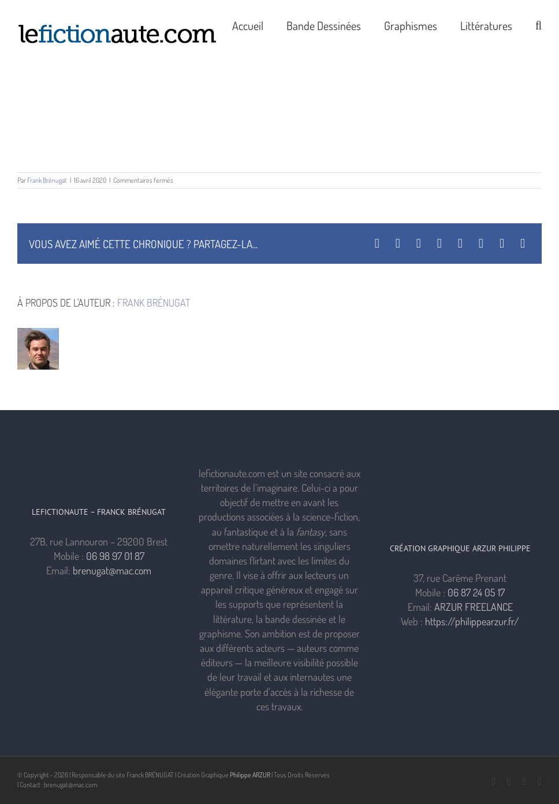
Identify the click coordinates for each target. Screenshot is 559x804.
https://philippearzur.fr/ (472, 621)
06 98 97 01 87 (115, 555)
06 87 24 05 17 (476, 592)
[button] (538, 24)
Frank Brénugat (47, 180)
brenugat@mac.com (112, 570)
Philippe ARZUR (250, 774)
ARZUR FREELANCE (473, 606)
